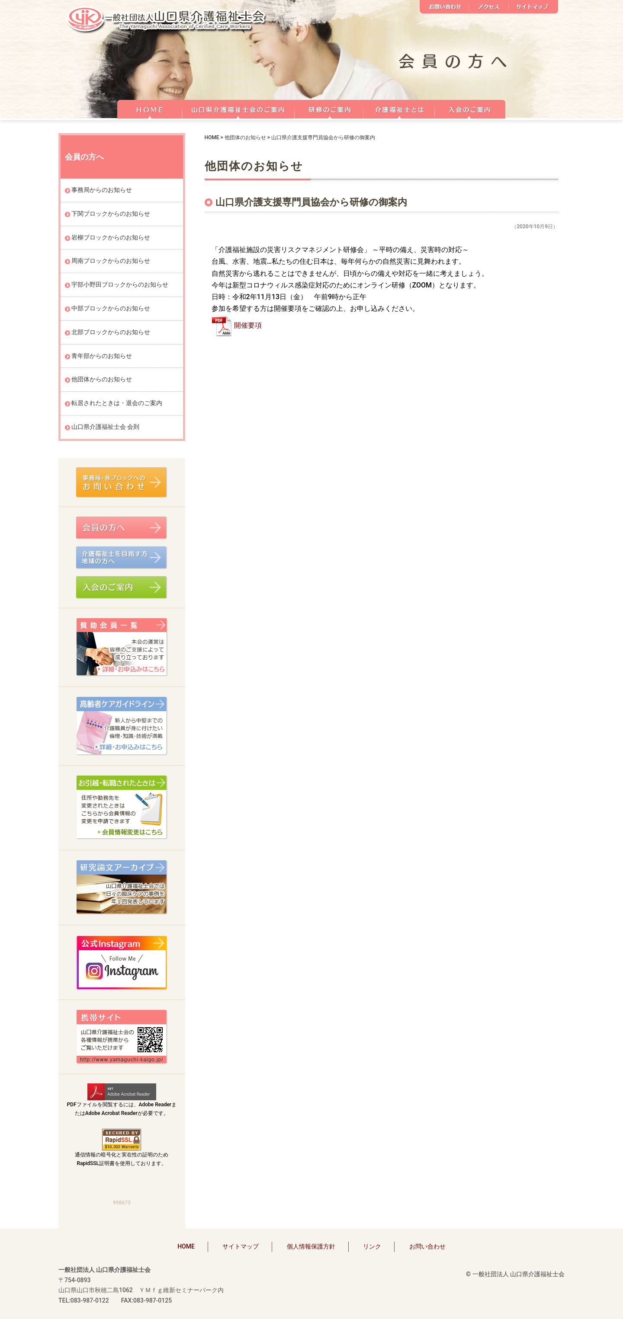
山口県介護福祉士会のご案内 (238, 108)
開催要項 (248, 325)
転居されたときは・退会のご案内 (116, 402)
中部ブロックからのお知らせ (110, 308)
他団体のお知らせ (245, 137)
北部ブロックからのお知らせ (110, 332)
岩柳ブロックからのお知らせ (110, 237)
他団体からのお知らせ (101, 379)
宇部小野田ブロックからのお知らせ (119, 284)
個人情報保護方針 (311, 1246)
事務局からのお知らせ (101, 189)
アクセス (489, 6)
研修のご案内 (329, 108)
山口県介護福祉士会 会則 (105, 426)
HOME (149, 108)
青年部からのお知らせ (101, 355)
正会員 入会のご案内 (470, 108)
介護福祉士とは (399, 108)
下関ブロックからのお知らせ (110, 213)
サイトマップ (533, 6)
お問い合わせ (444, 6)
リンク (372, 1246)
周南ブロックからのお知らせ (110, 260)
